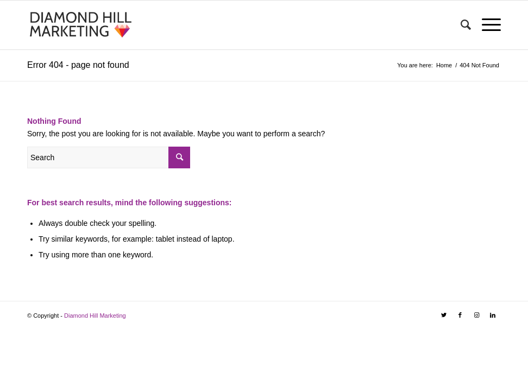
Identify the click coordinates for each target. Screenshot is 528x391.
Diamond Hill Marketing (95, 315)
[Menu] (486, 25)
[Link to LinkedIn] (493, 315)
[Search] (460, 25)
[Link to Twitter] (444, 315)
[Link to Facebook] (460, 315)
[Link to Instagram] (476, 315)
